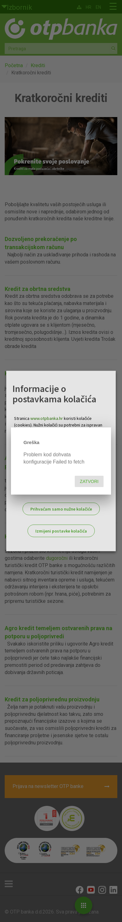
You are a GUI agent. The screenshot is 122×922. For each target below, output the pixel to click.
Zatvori (89, 481)
